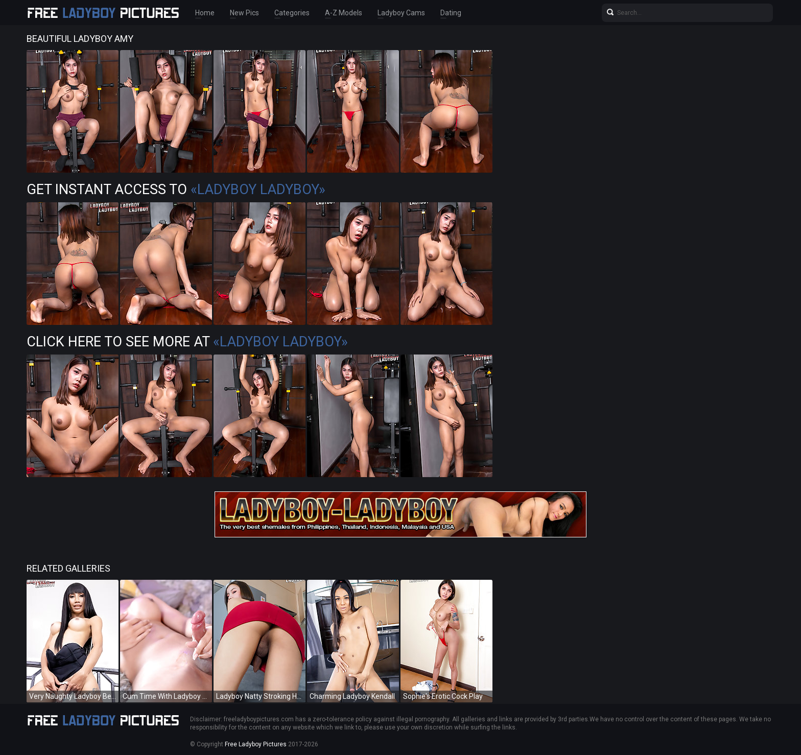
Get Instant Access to (176, 189)
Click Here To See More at (187, 342)
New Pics (244, 13)
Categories (292, 13)
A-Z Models (343, 13)
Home (205, 13)
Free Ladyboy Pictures (256, 744)
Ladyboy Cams (401, 13)
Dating (450, 13)
